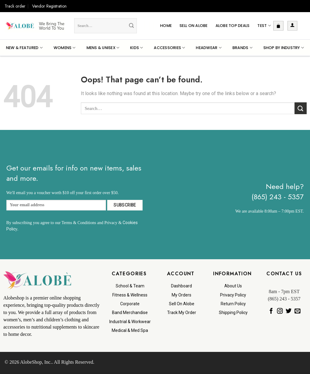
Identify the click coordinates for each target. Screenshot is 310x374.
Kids (136, 48)
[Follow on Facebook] (271, 311)
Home (166, 25)
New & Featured (24, 48)
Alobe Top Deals (233, 25)
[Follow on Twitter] (288, 311)
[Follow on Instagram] (279, 311)
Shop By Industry (283, 48)
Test (264, 25)
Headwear (209, 48)
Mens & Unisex (103, 48)
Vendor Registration (49, 6)
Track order (15, 6)
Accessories (169, 48)
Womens (65, 48)
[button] (278, 26)
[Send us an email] (297, 311)
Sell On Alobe (193, 25)
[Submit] (131, 26)
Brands (242, 48)
